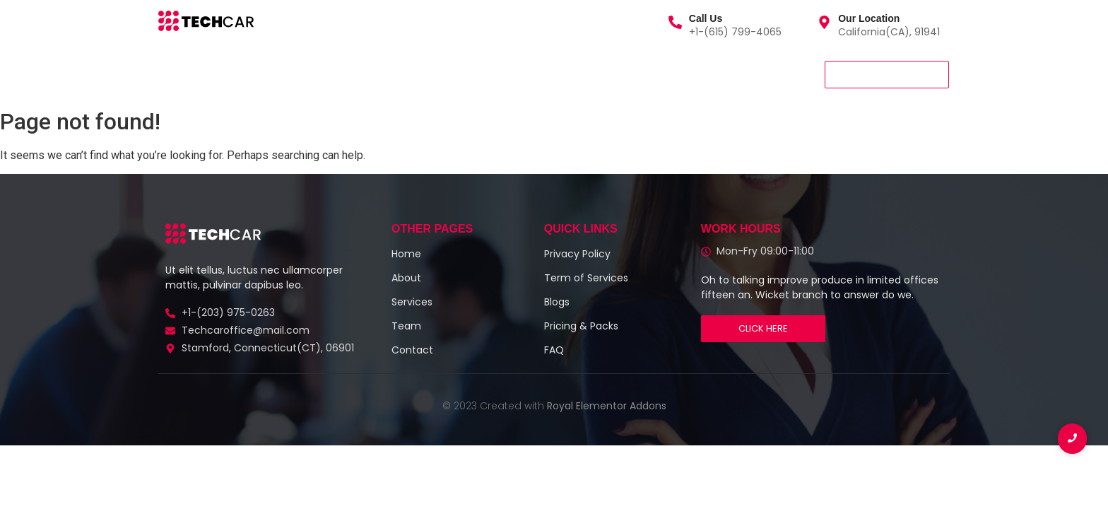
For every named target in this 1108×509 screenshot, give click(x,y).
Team (359, 73)
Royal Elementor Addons (606, 406)
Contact (421, 73)
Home (179, 73)
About (303, 73)
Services (241, 73)
